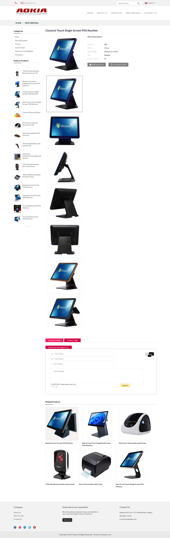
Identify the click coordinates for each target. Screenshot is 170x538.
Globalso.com (106, 535)
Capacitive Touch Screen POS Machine (31, 196)
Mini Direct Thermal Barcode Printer (30, 124)
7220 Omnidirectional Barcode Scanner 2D (30, 72)
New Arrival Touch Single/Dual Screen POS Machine (31, 83)
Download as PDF (119, 65)
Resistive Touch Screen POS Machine (30, 186)
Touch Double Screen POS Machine (30, 218)
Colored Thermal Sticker (31, 112)
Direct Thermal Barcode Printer (90, 484)
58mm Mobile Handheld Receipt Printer (31, 176)
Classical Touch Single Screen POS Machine (30, 93)
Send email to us (98, 65)
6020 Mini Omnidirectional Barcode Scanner (31, 156)
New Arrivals (32, 23)
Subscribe (67, 520)
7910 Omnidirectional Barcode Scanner (30, 165)
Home (18, 23)
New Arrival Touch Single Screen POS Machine (31, 103)
